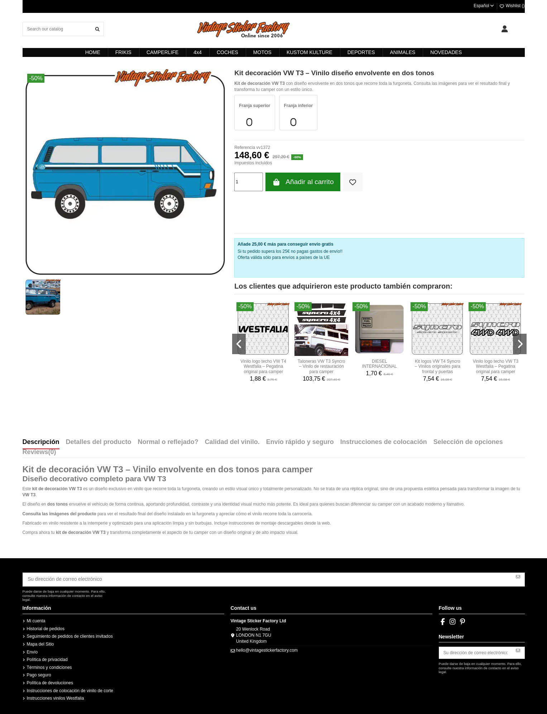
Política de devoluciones (50, 681)
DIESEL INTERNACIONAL (379, 364)
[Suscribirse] (518, 576)
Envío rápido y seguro (300, 442)
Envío (32, 650)
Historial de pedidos (45, 626)
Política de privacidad (47, 658)
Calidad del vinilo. (232, 442)
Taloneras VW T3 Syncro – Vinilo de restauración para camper (321, 366)
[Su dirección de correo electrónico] (267, 578)
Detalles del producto (98, 442)
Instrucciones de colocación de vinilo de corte (70, 688)
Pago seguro (39, 673)
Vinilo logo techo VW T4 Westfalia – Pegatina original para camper (263, 366)
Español (484, 5)
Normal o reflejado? (168, 442)
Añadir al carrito (303, 182)
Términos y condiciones (49, 665)
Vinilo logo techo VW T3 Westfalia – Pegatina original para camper (496, 366)
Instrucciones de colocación (383, 442)
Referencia (244, 147)
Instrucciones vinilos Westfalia (55, 696)
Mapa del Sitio (40, 642)
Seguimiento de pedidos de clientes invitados (70, 634)
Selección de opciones (468, 442)
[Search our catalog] (97, 29)
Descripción (41, 442)
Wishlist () (512, 5)
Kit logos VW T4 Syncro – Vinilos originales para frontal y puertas (437, 366)
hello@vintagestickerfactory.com (267, 648)
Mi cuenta (36, 619)
